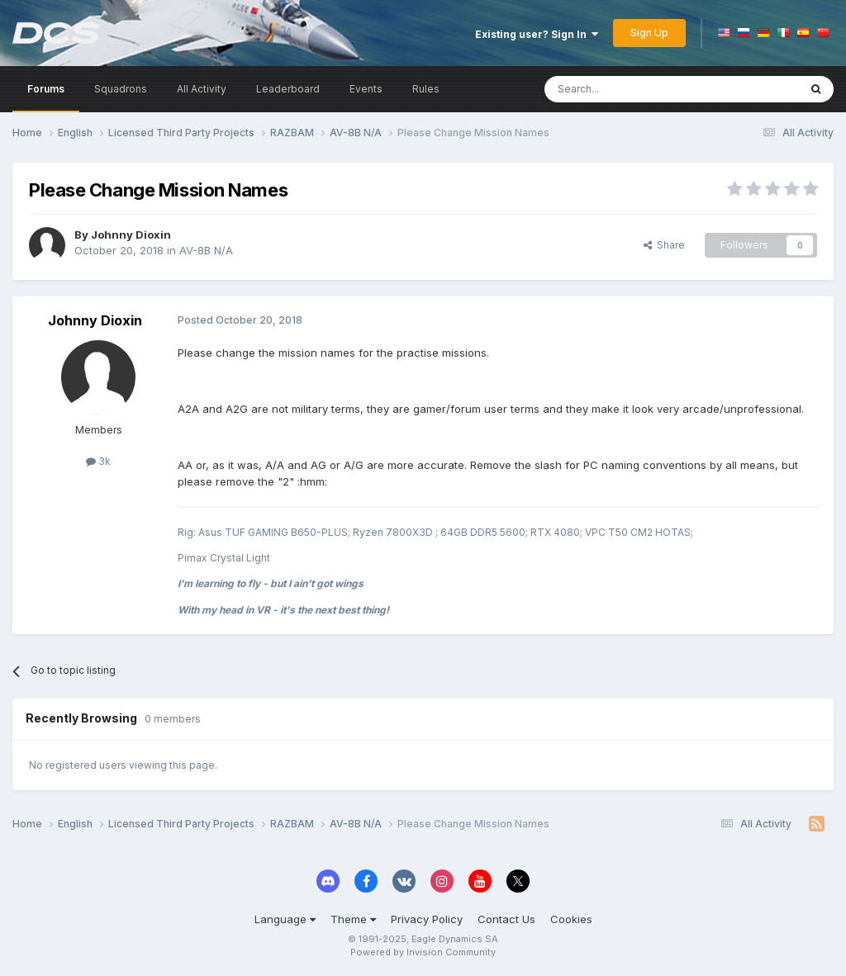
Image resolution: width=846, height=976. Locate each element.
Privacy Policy (427, 919)
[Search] (629, 89)
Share (664, 245)
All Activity (201, 89)
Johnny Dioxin (131, 234)
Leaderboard (288, 89)
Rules (426, 89)
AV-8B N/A (206, 250)
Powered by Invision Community (423, 952)
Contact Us (506, 919)
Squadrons (120, 89)
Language (285, 919)
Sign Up (649, 32)
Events (366, 89)
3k (98, 461)
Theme (353, 919)
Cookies (571, 919)
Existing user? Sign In (536, 34)
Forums (45, 89)
